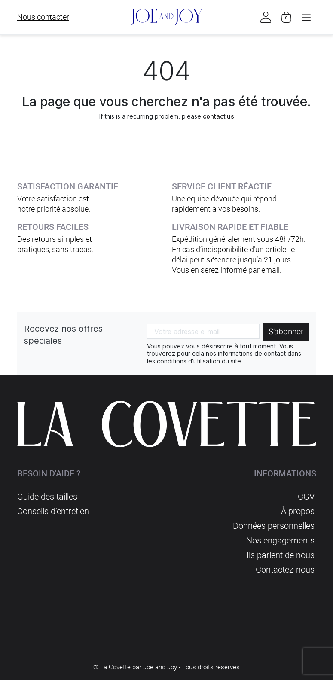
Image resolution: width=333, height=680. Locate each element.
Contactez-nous (285, 569)
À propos (298, 511)
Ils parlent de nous (281, 555)
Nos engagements (280, 540)
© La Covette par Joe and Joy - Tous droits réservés (166, 667)
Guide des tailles (47, 496)
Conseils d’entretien (53, 511)
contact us (218, 116)
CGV (306, 496)
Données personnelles (274, 526)
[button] (306, 17)
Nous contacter (43, 16)
